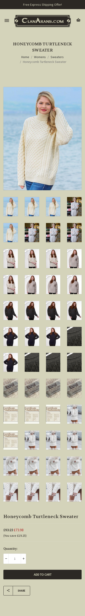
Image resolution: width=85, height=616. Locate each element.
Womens (40, 57)
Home (25, 57)
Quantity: (10, 549)
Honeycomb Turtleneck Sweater (44, 62)
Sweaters (57, 57)
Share (14, 590)
